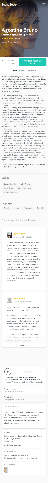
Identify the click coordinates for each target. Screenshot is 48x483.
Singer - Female (10, 389)
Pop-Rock (37, 436)
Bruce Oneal (8, 188)
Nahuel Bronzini (10, 184)
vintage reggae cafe (11, 192)
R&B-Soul (8, 439)
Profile (14, 70)
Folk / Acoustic (10, 436)
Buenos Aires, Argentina (11, 42)
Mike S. (29, 237)
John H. (29, 302)
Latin (26, 436)
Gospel (20, 436)
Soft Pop (16, 439)
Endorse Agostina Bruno (14, 220)
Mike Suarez (25, 184)
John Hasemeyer (24, 188)
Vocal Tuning (9, 397)
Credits (22, 70)
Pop (30, 436)
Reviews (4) (32, 70)
